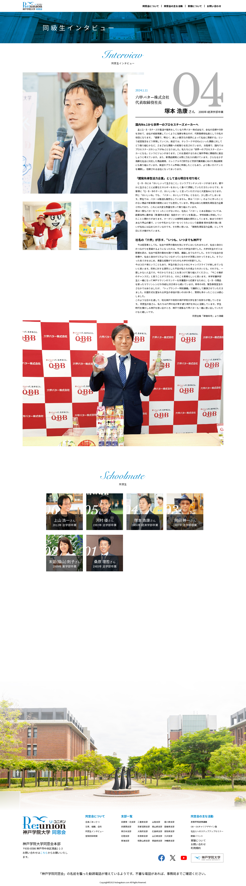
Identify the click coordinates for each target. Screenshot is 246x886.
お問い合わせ (214, 6)
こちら (44, 853)
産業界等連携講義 (199, 821)
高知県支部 (169, 831)
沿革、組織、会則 (93, 826)
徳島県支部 (157, 840)
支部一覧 (126, 816)
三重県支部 (143, 821)
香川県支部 (169, 821)
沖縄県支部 (169, 840)
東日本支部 (126, 831)
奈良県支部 (143, 835)
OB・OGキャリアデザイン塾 (204, 826)
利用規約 (196, 848)
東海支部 (125, 840)
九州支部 (168, 835)
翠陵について (195, 6)
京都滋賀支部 (144, 826)
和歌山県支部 (144, 840)
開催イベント (197, 835)
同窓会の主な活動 (173, 6)
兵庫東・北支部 (128, 821)
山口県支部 (157, 835)
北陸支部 (125, 835)
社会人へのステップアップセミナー (207, 831)
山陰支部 (156, 821)
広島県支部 (157, 831)
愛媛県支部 (169, 826)
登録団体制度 (91, 835)
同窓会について (150, 6)
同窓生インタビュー (94, 831)
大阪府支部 (143, 831)
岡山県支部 (157, 826)
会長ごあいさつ (92, 821)
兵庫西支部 (126, 826)
